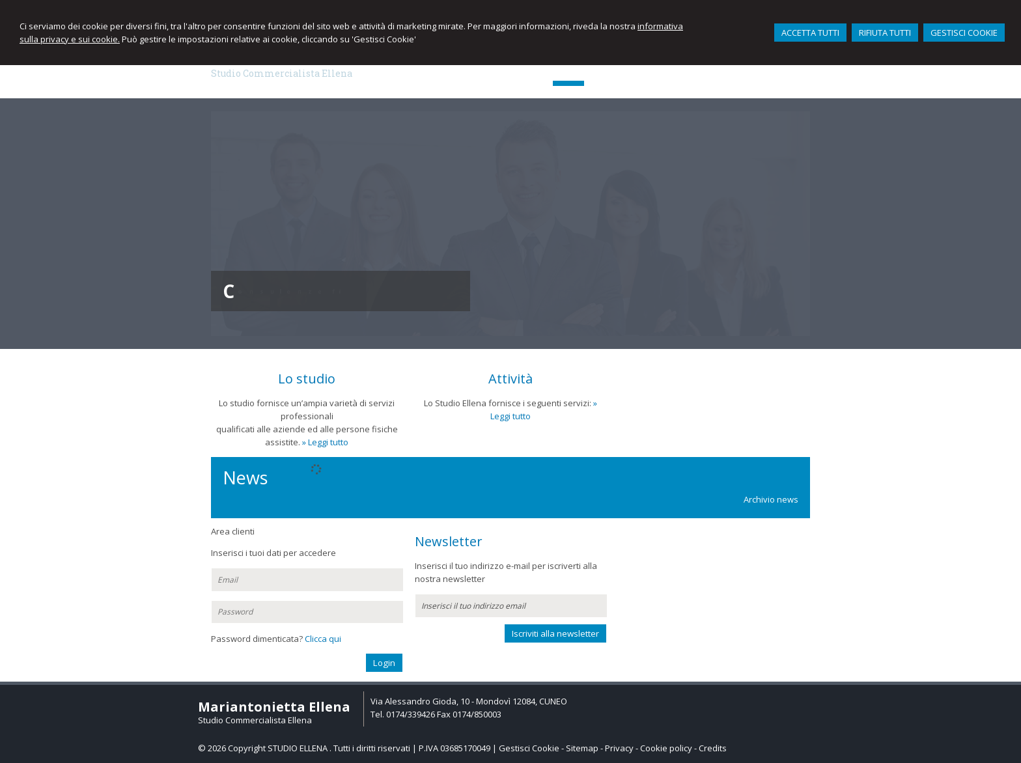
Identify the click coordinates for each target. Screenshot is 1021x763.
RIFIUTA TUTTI (885, 32)
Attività (510, 378)
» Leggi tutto (325, 442)
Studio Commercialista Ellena (281, 73)
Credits (713, 748)
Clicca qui (323, 639)
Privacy (619, 748)
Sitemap (582, 748)
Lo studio (306, 378)
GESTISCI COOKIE (964, 32)
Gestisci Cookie (529, 748)
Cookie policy (666, 748)
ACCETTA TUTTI (810, 32)
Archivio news (771, 499)
